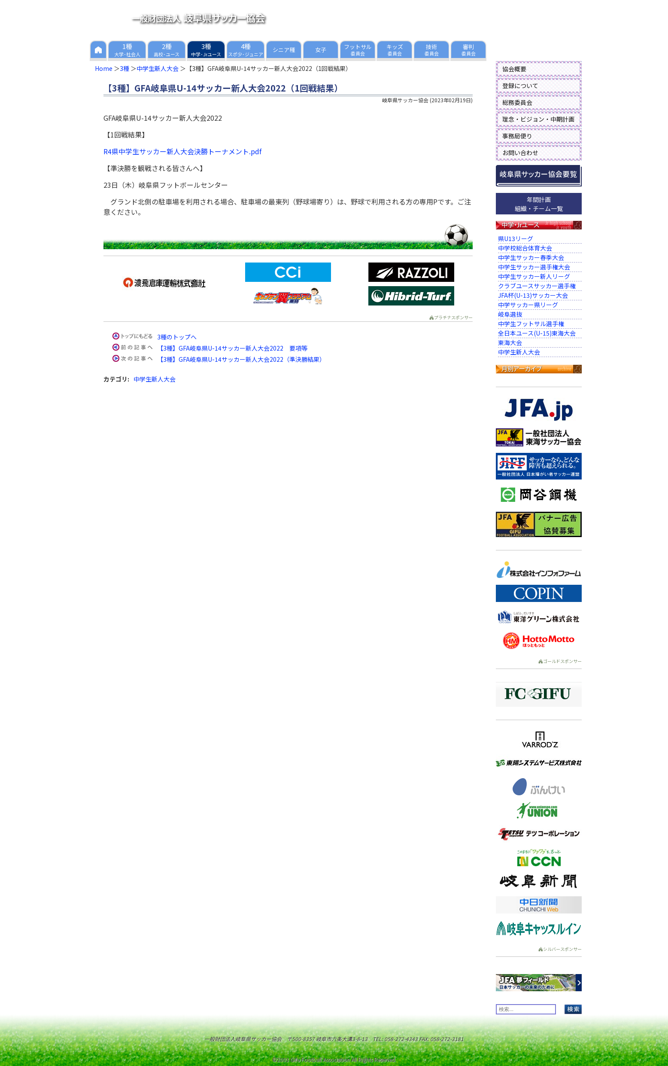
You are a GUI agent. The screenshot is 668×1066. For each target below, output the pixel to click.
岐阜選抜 (510, 314)
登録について (520, 85)
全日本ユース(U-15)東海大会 (537, 333)
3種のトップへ (177, 337)
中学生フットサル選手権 (531, 323)
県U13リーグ (515, 238)
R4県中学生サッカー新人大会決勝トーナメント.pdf (182, 151)
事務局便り (517, 135)
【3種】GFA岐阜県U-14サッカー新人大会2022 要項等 (232, 348)
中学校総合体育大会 (525, 248)
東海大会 (510, 342)
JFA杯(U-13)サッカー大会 (533, 295)
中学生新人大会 (158, 68)
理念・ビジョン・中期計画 (538, 119)
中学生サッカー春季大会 (531, 257)
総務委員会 (517, 102)
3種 (124, 68)
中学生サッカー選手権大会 (534, 267)
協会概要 (514, 68)
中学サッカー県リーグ (528, 304)
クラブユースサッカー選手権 (537, 285)
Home (103, 68)
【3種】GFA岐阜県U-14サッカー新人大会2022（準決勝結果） (241, 359)
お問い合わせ (520, 152)
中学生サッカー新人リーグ (534, 276)
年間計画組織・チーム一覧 (539, 204)
